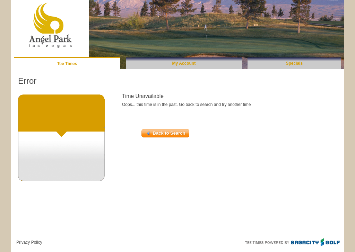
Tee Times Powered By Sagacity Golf (292, 241)
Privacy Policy (29, 242)
